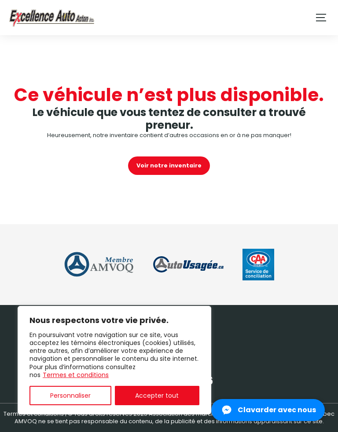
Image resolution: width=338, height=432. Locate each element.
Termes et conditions (76, 374)
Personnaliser (70, 395)
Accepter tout (157, 395)
